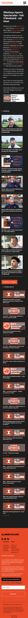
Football (5, 548)
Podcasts (6, 550)
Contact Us (14, 552)
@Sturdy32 (17, 28)
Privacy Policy (15, 548)
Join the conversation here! (11, 579)
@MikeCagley (15, 30)
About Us (14, 545)
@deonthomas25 (18, 40)
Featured (5, 545)
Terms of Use (15, 550)
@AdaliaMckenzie (15, 48)
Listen (6, 305)
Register (13, 547)
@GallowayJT (14, 54)
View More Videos (9, 282)
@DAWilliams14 (14, 44)
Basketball (6, 547)
